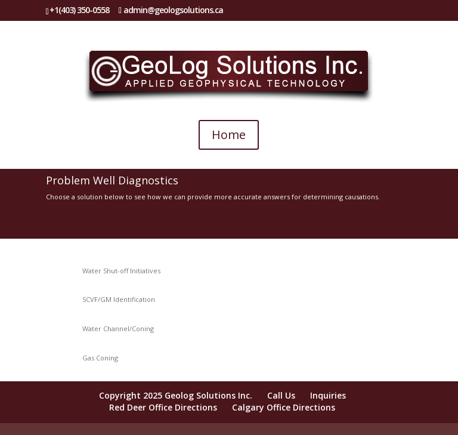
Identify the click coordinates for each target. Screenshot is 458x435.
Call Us (281, 395)
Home (229, 135)
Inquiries (328, 395)
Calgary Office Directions (283, 407)
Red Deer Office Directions (163, 407)
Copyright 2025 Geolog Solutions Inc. (175, 395)
